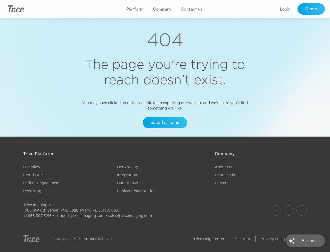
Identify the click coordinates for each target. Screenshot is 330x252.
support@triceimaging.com (79, 216)
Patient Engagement (41, 183)
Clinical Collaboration (136, 191)
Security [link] (242, 239)
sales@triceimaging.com (130, 216)
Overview (31, 167)
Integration (127, 175)
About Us (223, 167)
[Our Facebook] (276, 210)
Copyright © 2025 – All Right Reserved (82, 239)
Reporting (32, 191)
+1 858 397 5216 (37, 216)
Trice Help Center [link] (209, 239)
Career (221, 183)
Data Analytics (130, 183)
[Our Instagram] (289, 210)
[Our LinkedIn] (301, 210)
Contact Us (225, 175)
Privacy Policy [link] (273, 239)
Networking (127, 167)
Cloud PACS (33, 175)
